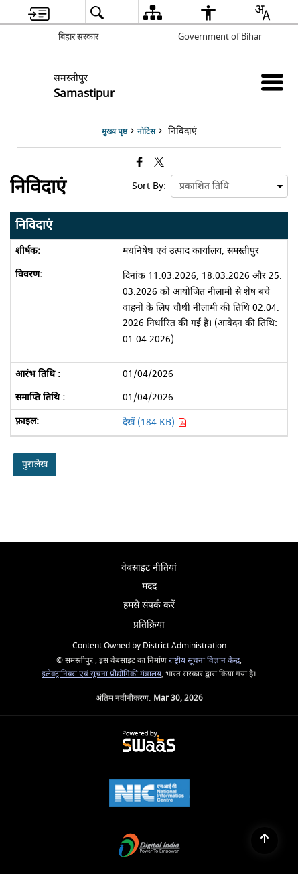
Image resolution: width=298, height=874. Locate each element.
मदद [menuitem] (149, 586)
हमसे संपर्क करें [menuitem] (149, 605)
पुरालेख (35, 464)
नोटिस (146, 131)
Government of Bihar (220, 36)
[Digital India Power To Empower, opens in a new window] (149, 846)
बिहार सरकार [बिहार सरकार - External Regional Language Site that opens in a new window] (78, 36)
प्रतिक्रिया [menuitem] (149, 624)
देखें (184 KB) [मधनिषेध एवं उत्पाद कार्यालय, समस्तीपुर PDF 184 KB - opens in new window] (155, 422)
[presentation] (229, 186)
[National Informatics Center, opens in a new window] (149, 794)
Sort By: (149, 186)
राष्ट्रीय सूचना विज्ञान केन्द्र (204, 660)
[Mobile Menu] (272, 82)
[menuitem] (39, 12)
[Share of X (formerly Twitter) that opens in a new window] (159, 163)
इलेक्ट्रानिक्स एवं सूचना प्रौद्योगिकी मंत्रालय (101, 674)
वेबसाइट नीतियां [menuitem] (149, 568)
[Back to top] (264, 840)
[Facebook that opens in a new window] (139, 163)
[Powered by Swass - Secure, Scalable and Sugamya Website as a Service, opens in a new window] (149, 742)
